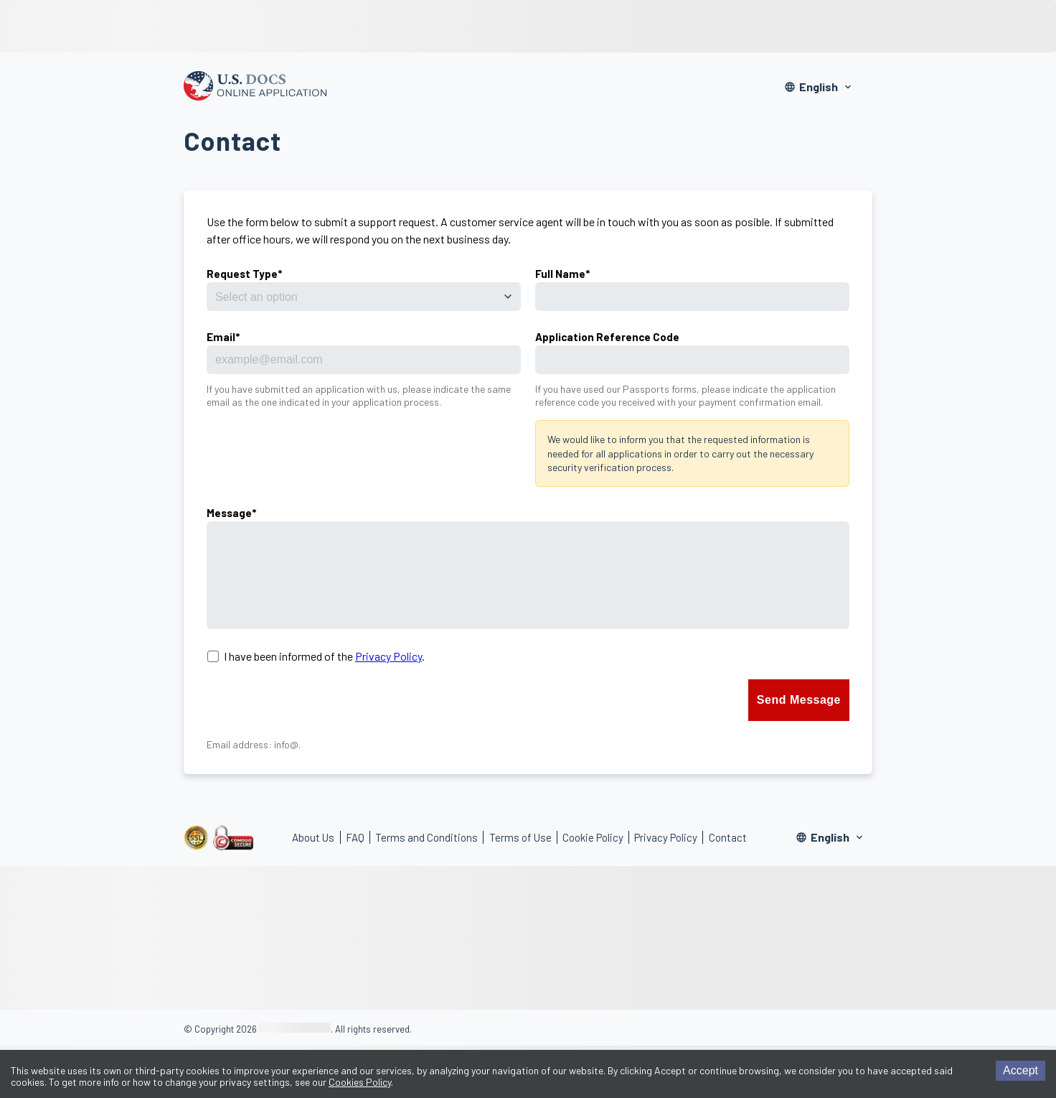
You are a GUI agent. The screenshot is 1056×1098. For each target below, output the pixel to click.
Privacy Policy (388, 656)
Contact (728, 837)
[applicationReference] (692, 359)
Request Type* (244, 273)
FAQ (355, 837)
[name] (692, 296)
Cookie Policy (592, 837)
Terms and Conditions (426, 837)
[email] (364, 359)
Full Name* (562, 273)
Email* (223, 336)
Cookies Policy (360, 1082)
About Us (313, 837)
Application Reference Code (607, 336)
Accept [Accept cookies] (1020, 1070)
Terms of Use (520, 837)
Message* (231, 512)
